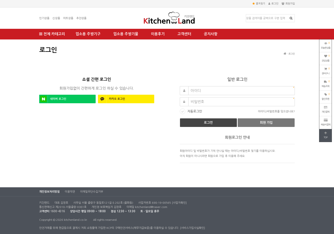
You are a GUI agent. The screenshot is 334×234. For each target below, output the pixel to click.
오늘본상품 (325, 45)
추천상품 (81, 18)
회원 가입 (266, 122)
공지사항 (210, 34)
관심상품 (326, 58)
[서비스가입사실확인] (192, 228)
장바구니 (326, 71)
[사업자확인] (179, 202)
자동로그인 (194, 111)
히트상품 (68, 18)
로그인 (273, 3)
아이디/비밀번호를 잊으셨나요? (276, 111)
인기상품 (44, 18)
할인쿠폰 (326, 96)
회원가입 (288, 3)
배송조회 (326, 83)
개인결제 (325, 109)
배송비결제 (325, 122)
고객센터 (184, 34)
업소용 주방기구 (88, 34)
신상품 (56, 18)
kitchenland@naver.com (151, 207)
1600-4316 (57, 211)
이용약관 (70, 191)
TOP (325, 135)
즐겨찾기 (258, 3)
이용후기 (158, 34)
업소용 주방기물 (125, 34)
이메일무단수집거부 (91, 191)
